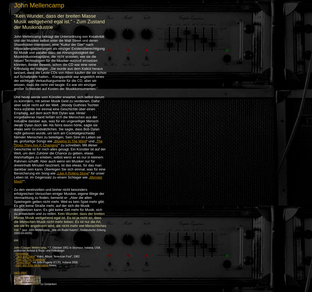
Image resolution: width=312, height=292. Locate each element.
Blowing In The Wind (71, 141)
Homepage (22, 253)
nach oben (20, 272)
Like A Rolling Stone (73, 173)
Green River (23, 262)
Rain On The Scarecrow (30, 259)
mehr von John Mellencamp (32, 265)
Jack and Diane (25, 256)
